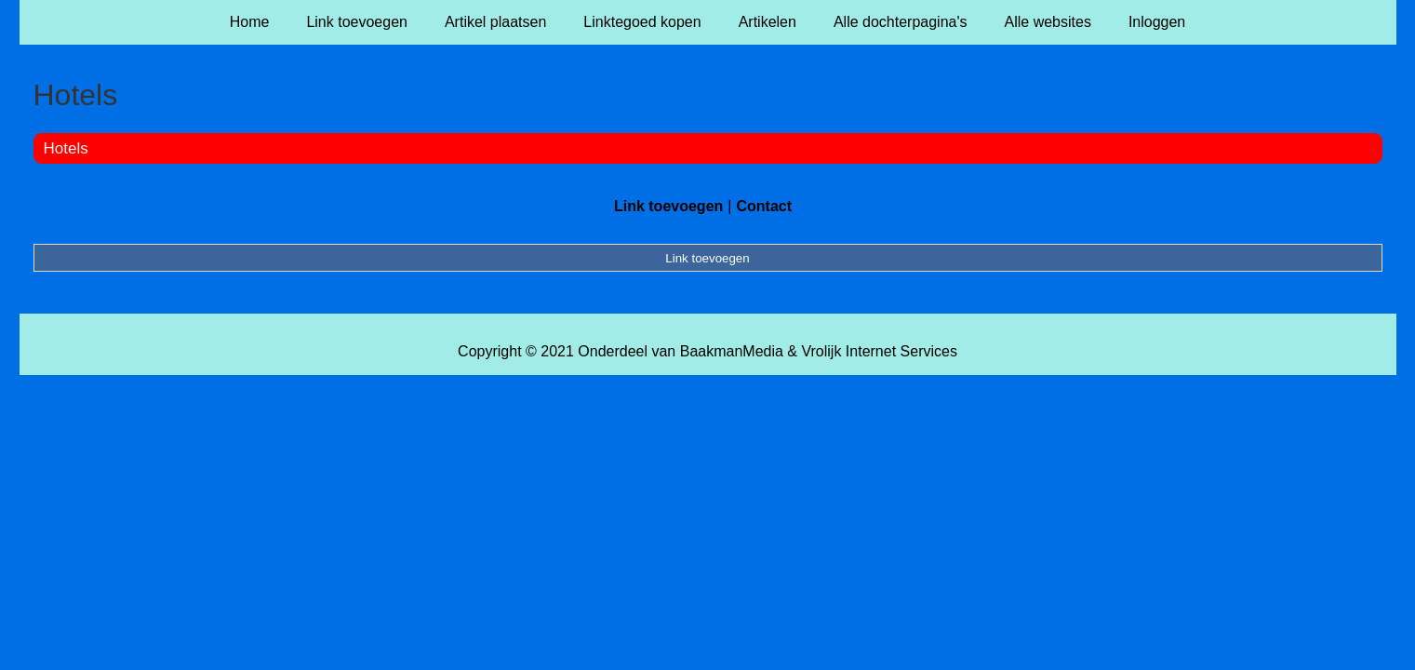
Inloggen (1156, 22)
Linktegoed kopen (642, 22)
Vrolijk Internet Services (878, 351)
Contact (764, 206)
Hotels (66, 148)
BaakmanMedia (731, 351)
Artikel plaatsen (495, 22)
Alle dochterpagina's (901, 22)
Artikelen (767, 22)
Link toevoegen (356, 22)
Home (250, 22)
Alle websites (1048, 22)
